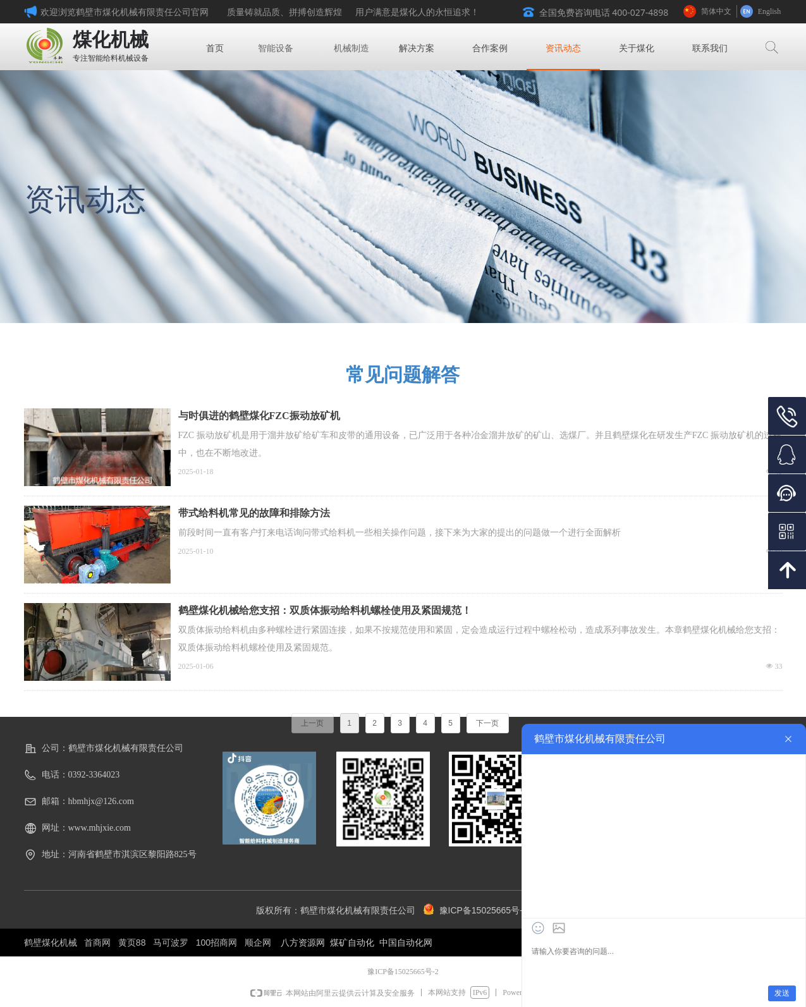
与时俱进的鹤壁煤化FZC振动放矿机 (259, 415)
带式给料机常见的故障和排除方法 (254, 513)
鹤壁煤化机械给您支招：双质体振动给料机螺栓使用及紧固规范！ (325, 610)
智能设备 (275, 48)
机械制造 (351, 48)
